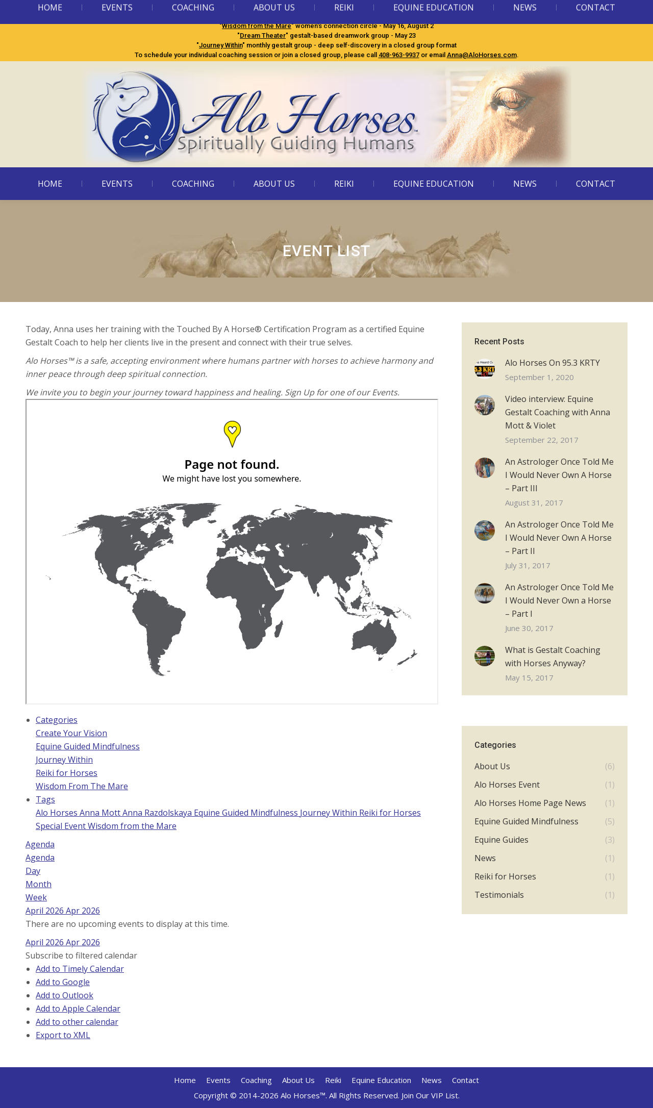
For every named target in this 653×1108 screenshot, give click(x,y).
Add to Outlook (64, 995)
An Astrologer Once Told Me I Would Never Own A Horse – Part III (559, 475)
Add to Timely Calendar (80, 968)
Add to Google (63, 982)
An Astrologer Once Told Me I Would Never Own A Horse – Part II (559, 538)
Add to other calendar (77, 1021)
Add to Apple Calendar (78, 1008)
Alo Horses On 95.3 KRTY (552, 362)
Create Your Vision (71, 733)
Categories (57, 719)
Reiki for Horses (66, 772)
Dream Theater (263, 35)
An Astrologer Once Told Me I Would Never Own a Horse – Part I (559, 600)
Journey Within (220, 45)
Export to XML (63, 1035)
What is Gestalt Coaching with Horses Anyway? (552, 656)
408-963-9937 (399, 55)
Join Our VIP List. (430, 1095)
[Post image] (484, 369)
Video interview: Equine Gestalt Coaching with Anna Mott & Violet (557, 412)
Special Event (62, 826)
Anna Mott (101, 812)
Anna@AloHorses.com (482, 55)
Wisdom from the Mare (256, 26)
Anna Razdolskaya (158, 812)
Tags (45, 799)
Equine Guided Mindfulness (269, 16)
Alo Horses (58, 812)
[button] (81, 955)
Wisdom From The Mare (82, 786)
